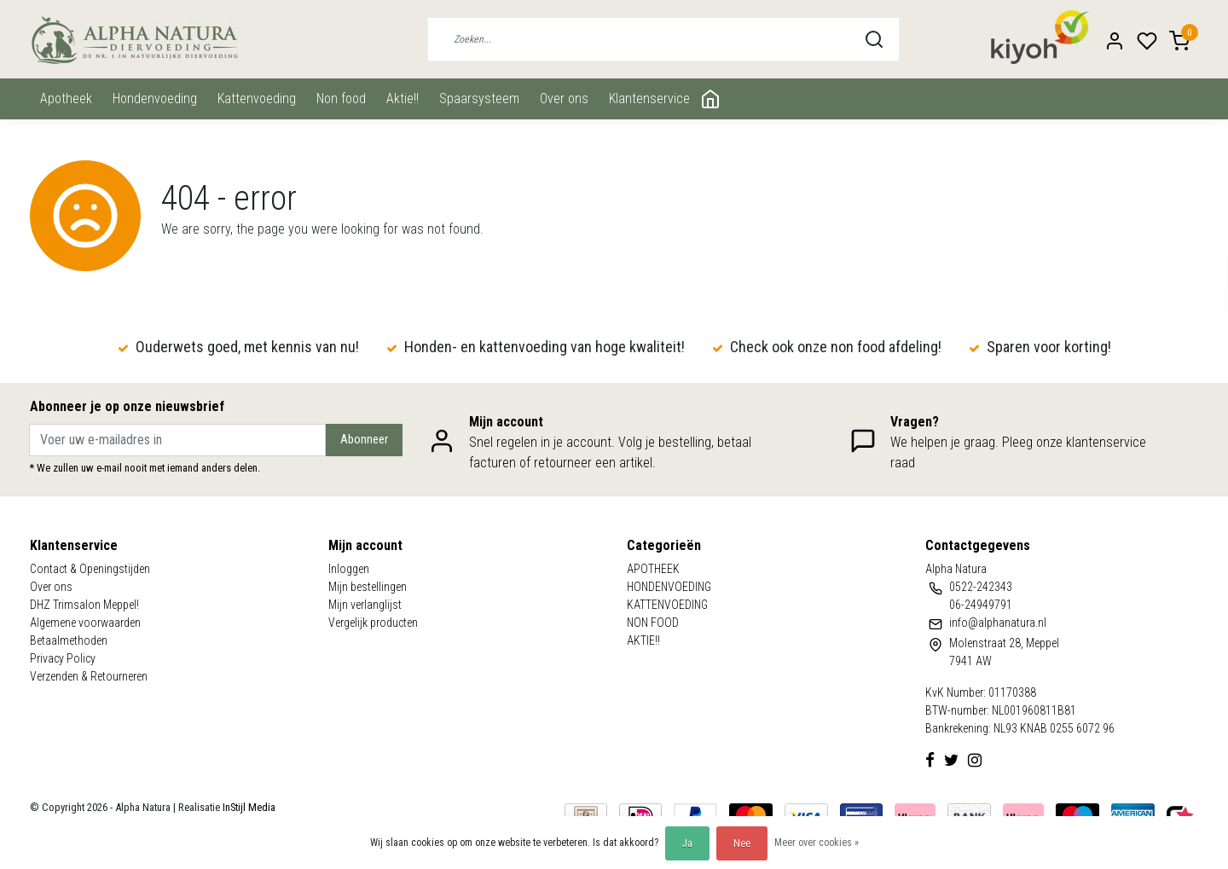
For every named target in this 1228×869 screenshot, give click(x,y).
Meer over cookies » (816, 843)
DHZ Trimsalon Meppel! (84, 604)
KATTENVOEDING (256, 98)
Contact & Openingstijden (90, 569)
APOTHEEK (66, 98)
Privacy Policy (63, 658)
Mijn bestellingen (367, 587)
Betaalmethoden (68, 640)
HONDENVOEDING (155, 98)
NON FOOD (341, 98)
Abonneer (364, 439)
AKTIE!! (402, 98)
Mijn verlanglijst (365, 604)
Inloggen (348, 569)
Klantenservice (649, 98)
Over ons (564, 98)
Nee (741, 843)
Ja (687, 843)
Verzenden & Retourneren (89, 676)
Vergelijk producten (373, 622)
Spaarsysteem (479, 98)
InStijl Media (247, 807)
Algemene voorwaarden (85, 622)
